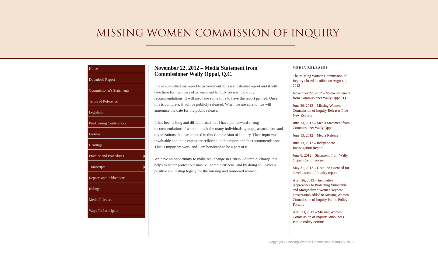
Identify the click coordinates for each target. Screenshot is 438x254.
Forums (94, 134)
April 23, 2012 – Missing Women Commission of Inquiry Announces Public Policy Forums (318, 217)
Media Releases (100, 200)
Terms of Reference (103, 101)
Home (93, 68)
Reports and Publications (107, 178)
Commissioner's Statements (109, 90)
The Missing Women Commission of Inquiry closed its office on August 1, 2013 (320, 81)
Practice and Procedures (106, 156)
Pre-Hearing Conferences (107, 123)
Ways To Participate (103, 210)
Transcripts (97, 167)
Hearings (95, 145)
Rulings (94, 189)
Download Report (102, 79)
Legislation (97, 112)
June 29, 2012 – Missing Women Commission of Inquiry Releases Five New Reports (320, 110)
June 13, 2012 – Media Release (316, 135)
